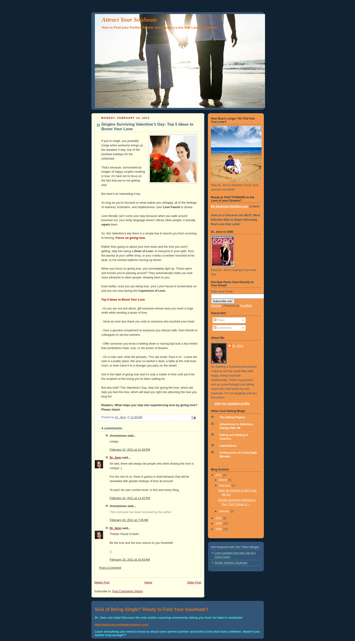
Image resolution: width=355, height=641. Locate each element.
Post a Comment (110, 567)
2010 (219, 518)
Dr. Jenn (115, 457)
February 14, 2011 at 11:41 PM (130, 498)
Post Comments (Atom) (127, 591)
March (223, 480)
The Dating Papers (232, 417)
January (224, 511)
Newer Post (102, 582)
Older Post (194, 582)
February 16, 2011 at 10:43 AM (130, 559)
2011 (219, 475)
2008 (219, 529)
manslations (228, 445)
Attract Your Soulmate (129, 19)
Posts (219, 320)
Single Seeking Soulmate (231, 562)
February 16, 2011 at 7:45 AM (129, 520)
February (225, 485)
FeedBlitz (246, 305)
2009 (219, 523)
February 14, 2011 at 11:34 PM (130, 449)
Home (148, 582)
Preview (216, 305)
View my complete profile (232, 403)
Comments (222, 327)
